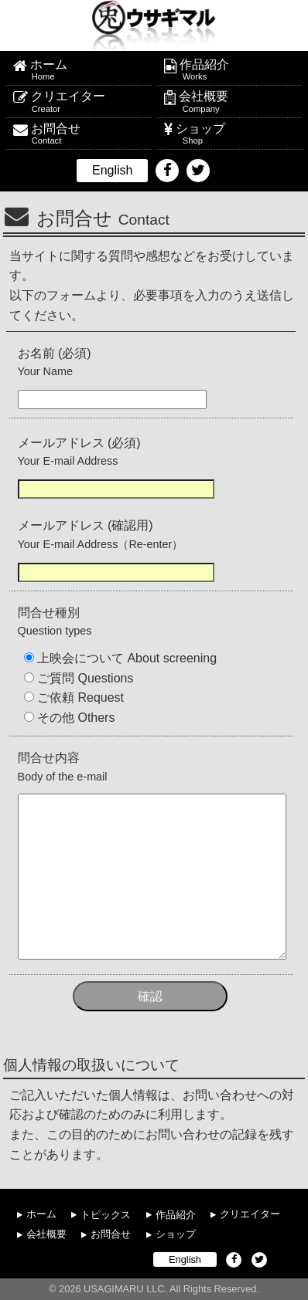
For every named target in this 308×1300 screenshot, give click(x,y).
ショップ (235, 134)
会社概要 (237, 102)
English (112, 170)
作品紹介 (237, 70)
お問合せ (87, 134)
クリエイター (87, 102)
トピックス (105, 1214)
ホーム (87, 70)
